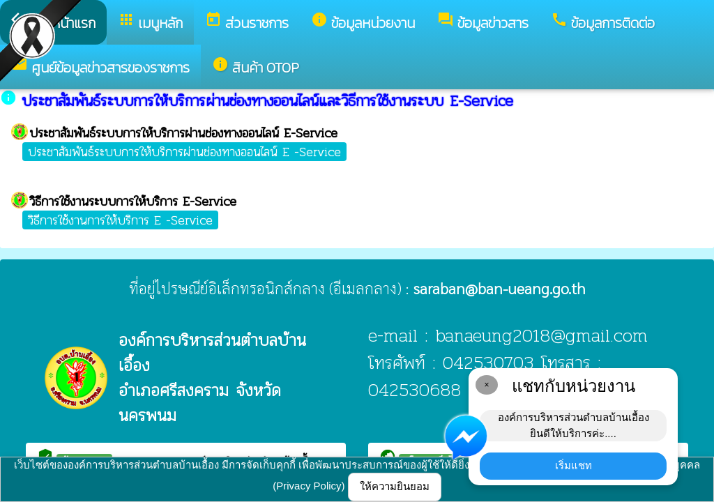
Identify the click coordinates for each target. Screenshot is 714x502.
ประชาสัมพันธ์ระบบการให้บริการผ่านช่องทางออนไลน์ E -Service (184, 151)
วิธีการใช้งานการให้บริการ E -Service (120, 220)
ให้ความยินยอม (395, 486)
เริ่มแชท (573, 465)
